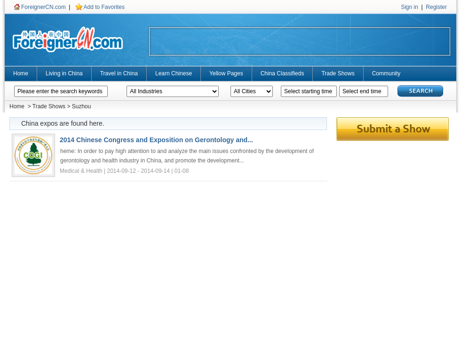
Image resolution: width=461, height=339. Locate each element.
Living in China (64, 73)
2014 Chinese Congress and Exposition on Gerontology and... (156, 140)
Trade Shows (337, 73)
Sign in (409, 7)
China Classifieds (282, 73)
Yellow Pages (226, 73)
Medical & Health (82, 171)
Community (386, 73)
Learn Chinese (173, 73)
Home (20, 73)
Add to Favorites (104, 7)
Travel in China (119, 73)
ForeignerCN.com (43, 7)
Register (436, 7)
